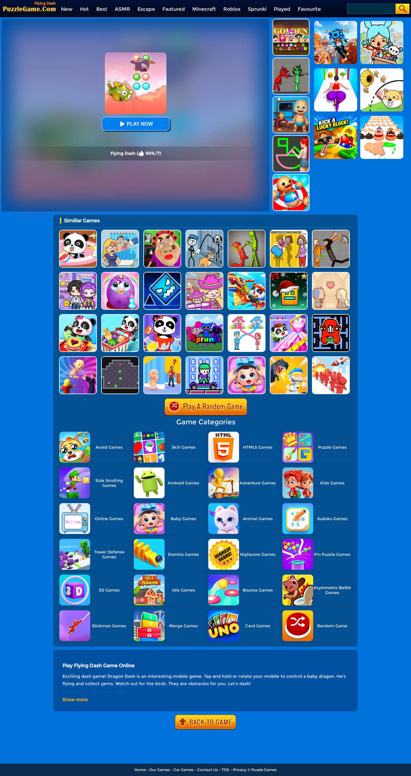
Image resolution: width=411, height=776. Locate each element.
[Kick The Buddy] (291, 176)
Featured (173, 9)
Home (140, 769)
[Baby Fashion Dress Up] (289, 316)
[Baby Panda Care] (78, 232)
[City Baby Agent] (291, 98)
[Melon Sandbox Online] (246, 232)
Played (282, 9)
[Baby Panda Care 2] (246, 358)
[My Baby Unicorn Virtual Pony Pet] (120, 274)
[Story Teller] (331, 274)
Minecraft (204, 9)
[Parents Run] (78, 358)
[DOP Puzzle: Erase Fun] (120, 232)
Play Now (135, 124)
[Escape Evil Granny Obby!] (162, 232)
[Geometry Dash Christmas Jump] (289, 274)
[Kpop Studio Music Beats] (291, 21)
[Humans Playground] (331, 232)
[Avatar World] (204, 274)
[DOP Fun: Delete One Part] (289, 232)
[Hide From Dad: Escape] (162, 358)
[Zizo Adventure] (204, 358)
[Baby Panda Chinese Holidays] (246, 274)
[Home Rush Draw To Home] (246, 316)
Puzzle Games (264, 769)
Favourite (309, 9)
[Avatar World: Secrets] (78, 274)
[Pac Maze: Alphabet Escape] (331, 316)
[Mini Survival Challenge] (289, 358)
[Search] (371, 9)
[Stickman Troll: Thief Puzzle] (204, 232)
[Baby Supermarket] (120, 316)
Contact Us (207, 769)
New (67, 9)
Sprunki (257, 9)
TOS (225, 769)
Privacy (239, 769)
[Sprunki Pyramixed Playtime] (204, 316)
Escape (146, 9)
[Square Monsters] (120, 358)
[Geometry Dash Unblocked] (162, 274)
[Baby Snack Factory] (78, 316)
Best (101, 9)
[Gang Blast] (331, 358)
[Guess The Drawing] (291, 137)
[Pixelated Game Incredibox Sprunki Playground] (291, 60)
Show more (75, 699)
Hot (84, 9)
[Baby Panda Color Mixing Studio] (162, 316)
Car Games (184, 769)
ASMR (122, 9)
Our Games (159, 769)
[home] (29, 8)
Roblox (232, 9)
